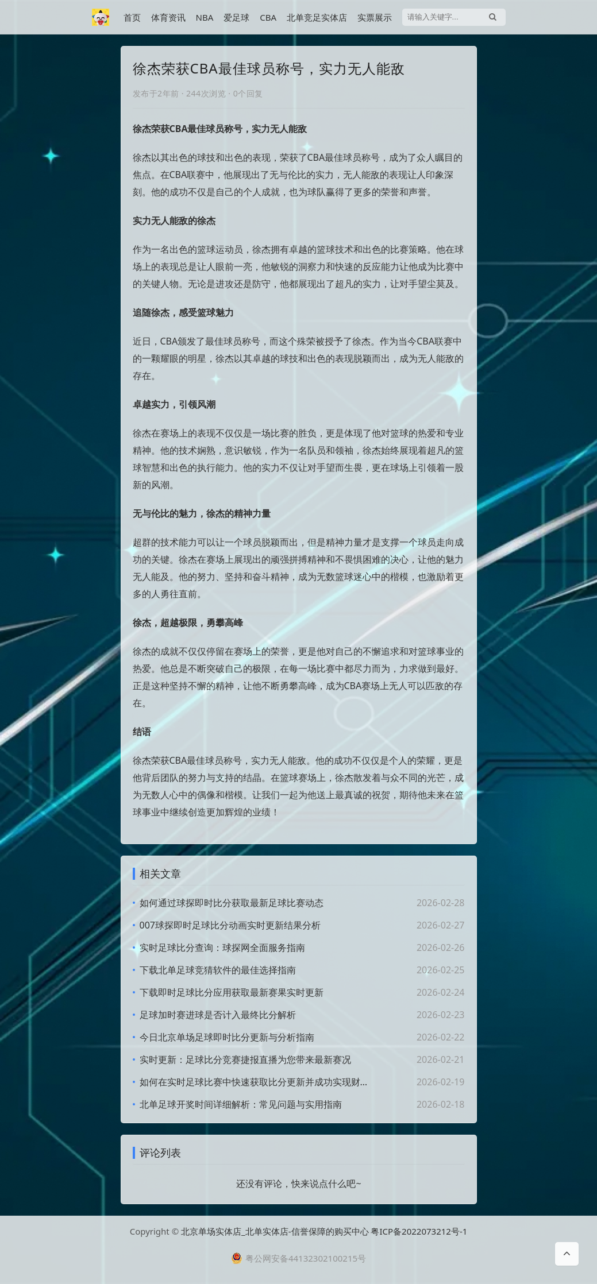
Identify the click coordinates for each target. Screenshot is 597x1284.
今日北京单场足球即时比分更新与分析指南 (227, 1037)
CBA (268, 17)
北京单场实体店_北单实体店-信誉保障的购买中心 (275, 1231)
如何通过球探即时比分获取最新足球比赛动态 (231, 902)
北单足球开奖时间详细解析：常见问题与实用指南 (241, 1104)
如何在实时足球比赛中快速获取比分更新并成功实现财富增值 (256, 1082)
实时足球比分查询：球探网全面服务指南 (222, 947)
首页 (132, 17)
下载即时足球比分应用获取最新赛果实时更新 (231, 992)
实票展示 (374, 17)
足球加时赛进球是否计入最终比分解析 (218, 1014)
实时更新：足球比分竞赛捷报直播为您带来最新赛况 (245, 1059)
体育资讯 (168, 17)
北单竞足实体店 (317, 17)
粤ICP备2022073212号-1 (419, 1231)
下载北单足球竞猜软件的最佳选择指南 (218, 970)
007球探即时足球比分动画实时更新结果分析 (230, 925)
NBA (205, 17)
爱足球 (236, 17)
